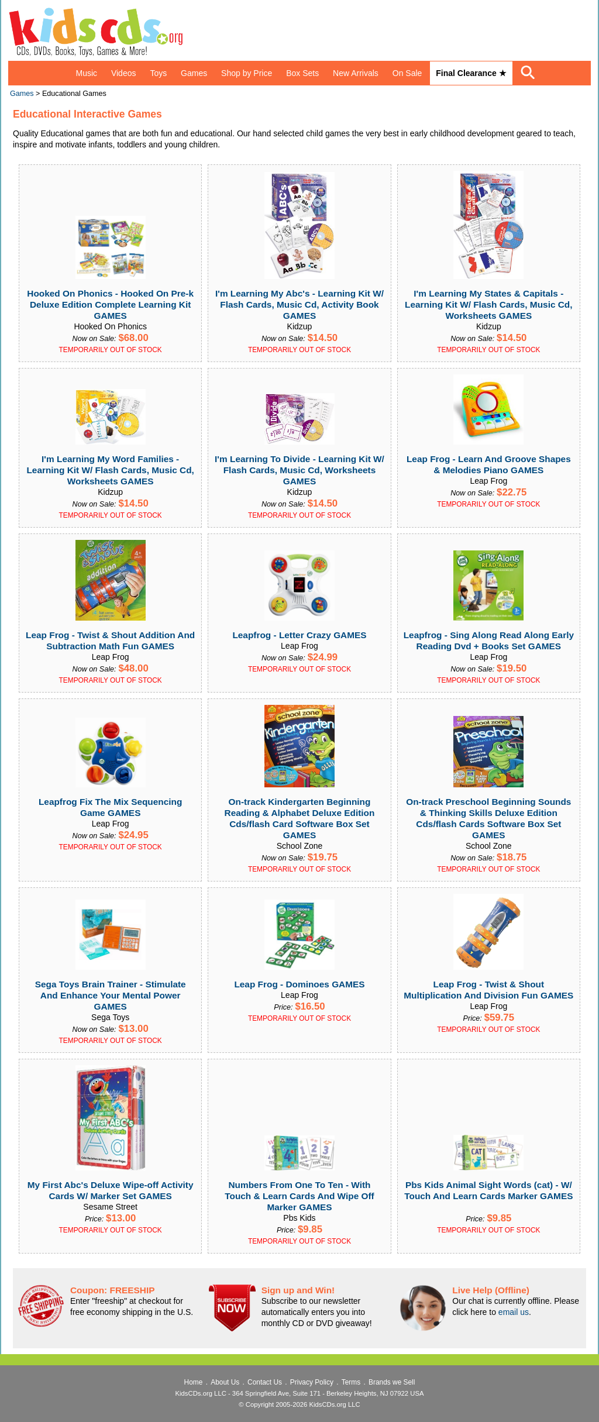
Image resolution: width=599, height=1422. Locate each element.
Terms (351, 1382)
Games (194, 73)
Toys (158, 73)
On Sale (407, 73)
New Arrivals (355, 73)
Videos (123, 73)
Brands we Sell (392, 1382)
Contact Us (264, 1382)
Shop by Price (246, 73)
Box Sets (302, 73)
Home (193, 1382)
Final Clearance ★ (471, 73)
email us (513, 1312)
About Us (225, 1382)
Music (86, 73)
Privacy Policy (311, 1382)
